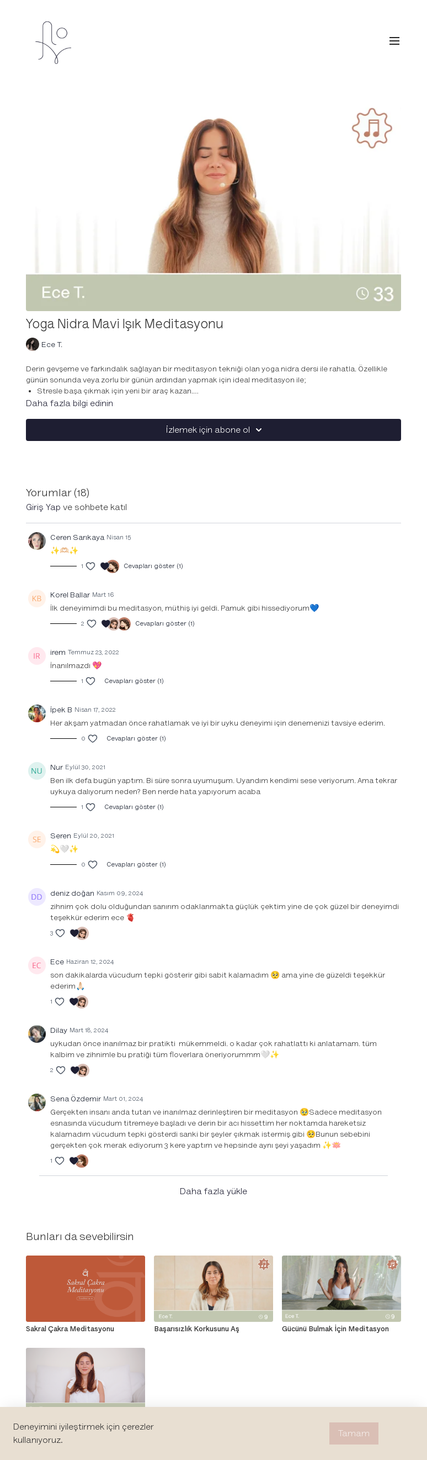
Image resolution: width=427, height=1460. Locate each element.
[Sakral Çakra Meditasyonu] (85, 1329)
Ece (57, 962)
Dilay (58, 1030)
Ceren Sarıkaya (77, 537)
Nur (56, 767)
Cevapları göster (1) (153, 566)
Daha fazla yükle (213, 1191)
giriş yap (43, 507)
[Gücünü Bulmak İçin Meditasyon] (341, 1329)
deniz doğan (72, 893)
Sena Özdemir (75, 1099)
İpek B (61, 710)
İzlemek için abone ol (215, 430)
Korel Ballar (70, 595)
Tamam (354, 1433)
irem (58, 652)
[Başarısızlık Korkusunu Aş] (213, 1329)
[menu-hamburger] (394, 41)
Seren (60, 836)
